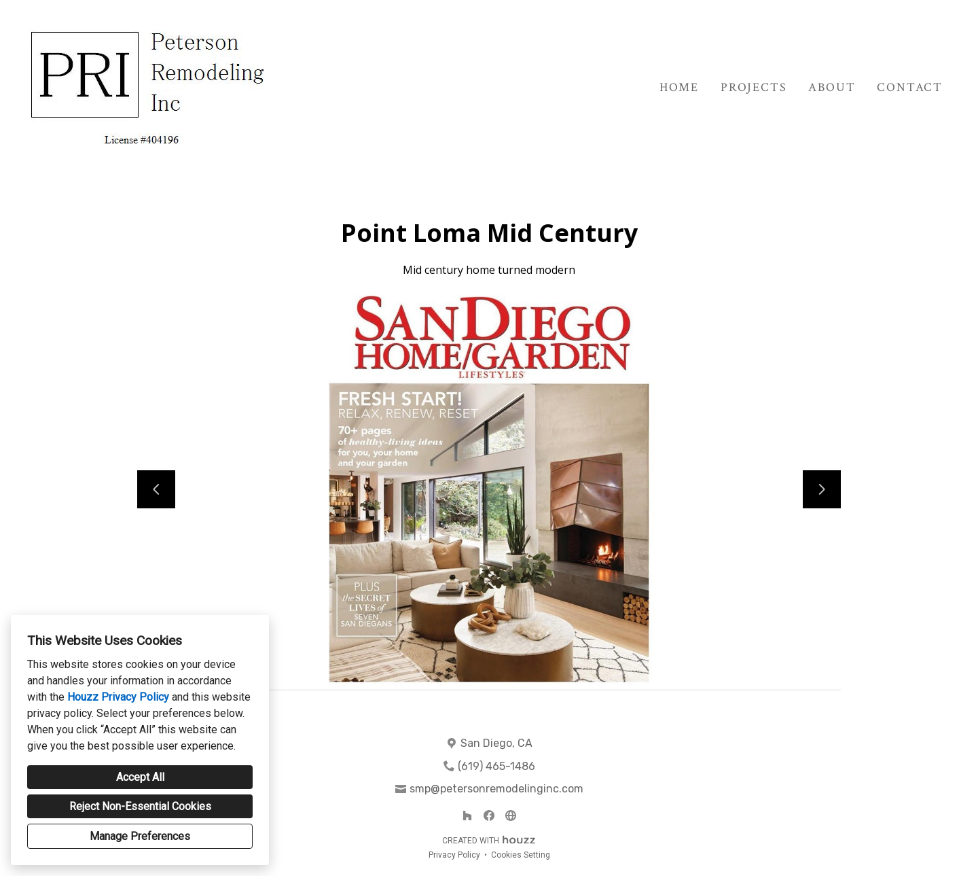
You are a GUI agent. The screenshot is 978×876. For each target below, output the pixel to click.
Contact (910, 87)
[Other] (511, 815)
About (831, 87)
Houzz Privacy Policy (118, 696)
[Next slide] (822, 489)
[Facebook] (489, 815)
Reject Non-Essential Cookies (140, 806)
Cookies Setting (520, 855)
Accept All (140, 777)
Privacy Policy (454, 855)
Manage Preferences (140, 836)
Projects (753, 87)
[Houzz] (467, 815)
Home (679, 87)
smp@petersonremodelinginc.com (496, 788)
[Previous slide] (156, 489)
